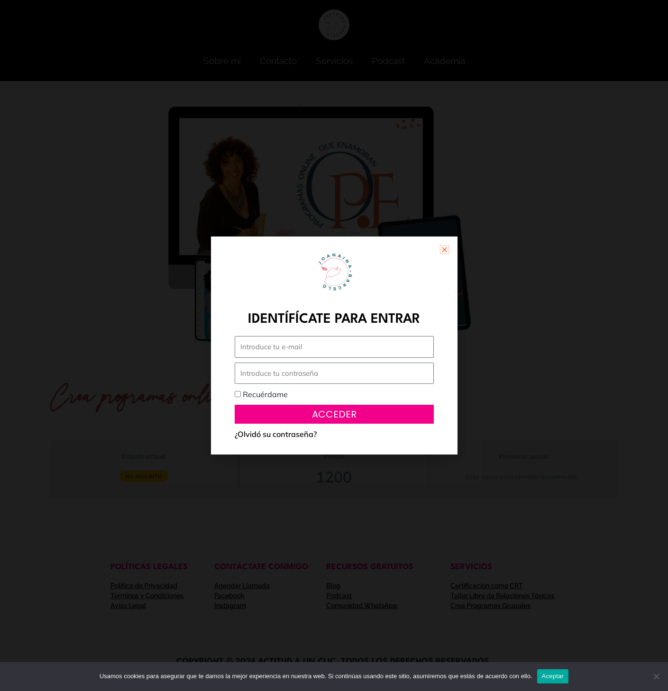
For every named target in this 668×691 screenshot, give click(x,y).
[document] (334, 345)
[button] (444, 249)
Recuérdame (261, 394)
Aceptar (553, 676)
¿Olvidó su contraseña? (276, 434)
